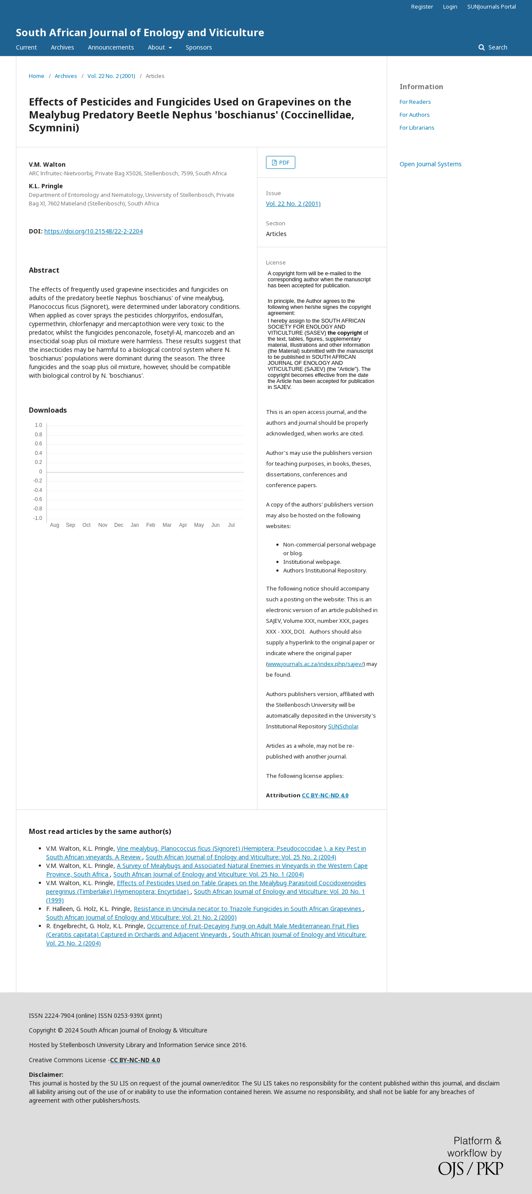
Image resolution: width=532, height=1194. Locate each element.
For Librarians (417, 127)
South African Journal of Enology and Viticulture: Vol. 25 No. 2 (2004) (241, 857)
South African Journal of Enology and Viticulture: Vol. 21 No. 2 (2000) (141, 917)
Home (36, 76)
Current (26, 47)
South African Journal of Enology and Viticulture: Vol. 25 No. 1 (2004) (208, 874)
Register (422, 6)
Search (497, 47)
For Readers (415, 102)
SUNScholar (343, 726)
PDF (283, 162)
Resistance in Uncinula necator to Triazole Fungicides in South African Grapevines (248, 909)
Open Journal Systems (431, 164)
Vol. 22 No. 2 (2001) (111, 76)
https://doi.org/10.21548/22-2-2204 (93, 231)
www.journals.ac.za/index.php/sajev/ (315, 664)
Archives (62, 47)
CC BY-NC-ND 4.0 (325, 795)
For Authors (415, 114)
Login (450, 6)
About (157, 47)
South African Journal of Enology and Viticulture (140, 32)
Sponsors (199, 47)
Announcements (111, 47)
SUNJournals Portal (491, 6)
